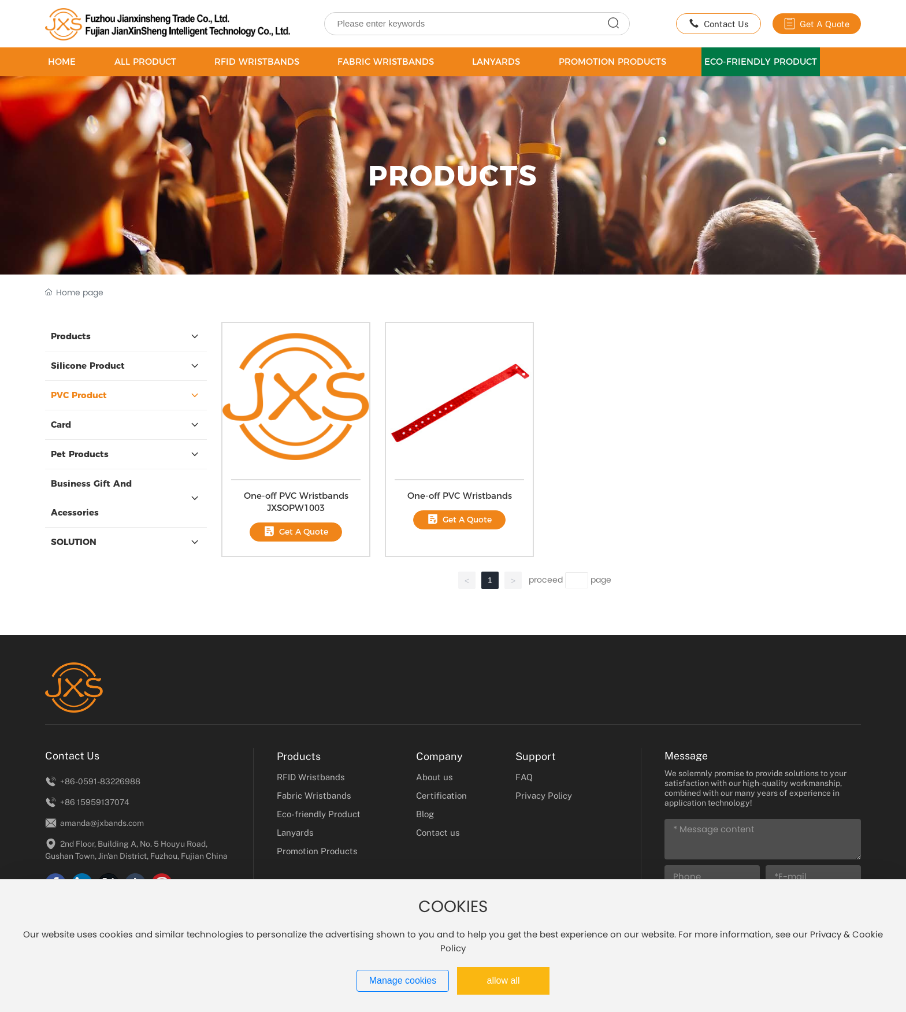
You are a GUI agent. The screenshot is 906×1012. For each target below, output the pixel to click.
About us (434, 777)
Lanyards (295, 832)
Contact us (438, 832)
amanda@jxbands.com (94, 823)
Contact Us (718, 23)
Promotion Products (317, 851)
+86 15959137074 (87, 802)
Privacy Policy (543, 795)
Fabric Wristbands (314, 795)
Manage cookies (403, 980)
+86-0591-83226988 (92, 781)
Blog (425, 814)
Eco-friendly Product (319, 814)
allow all (503, 980)
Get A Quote (816, 23)
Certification (441, 795)
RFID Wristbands (311, 777)
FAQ (524, 777)
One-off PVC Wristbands (459, 495)
